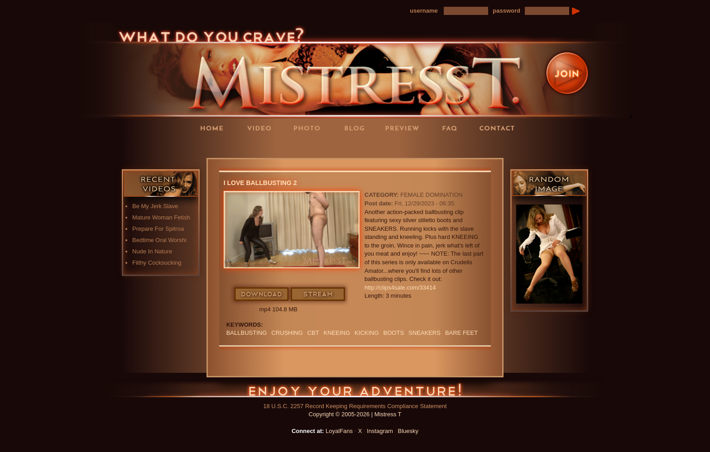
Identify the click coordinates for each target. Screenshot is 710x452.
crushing (286, 332)
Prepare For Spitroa (158, 228)
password (506, 10)
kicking (367, 332)
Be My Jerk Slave (155, 206)
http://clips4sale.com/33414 (400, 287)
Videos (262, 128)
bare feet (461, 332)
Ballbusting (246, 332)
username (423, 10)
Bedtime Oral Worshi (159, 240)
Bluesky (408, 431)
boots (394, 332)
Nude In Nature (152, 251)
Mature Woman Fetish (161, 217)
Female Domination (431, 194)
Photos (309, 128)
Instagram (380, 431)
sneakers (424, 332)
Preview (404, 128)
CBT (313, 332)
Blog (357, 128)
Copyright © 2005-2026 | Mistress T (355, 414)
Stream (318, 294)
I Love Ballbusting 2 (260, 182)
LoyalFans (262, 146)
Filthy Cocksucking (156, 262)
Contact (500, 128)
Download (261, 294)
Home (214, 128)
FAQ (452, 128)
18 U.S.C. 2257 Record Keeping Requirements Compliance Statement (354, 406)
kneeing (337, 332)
